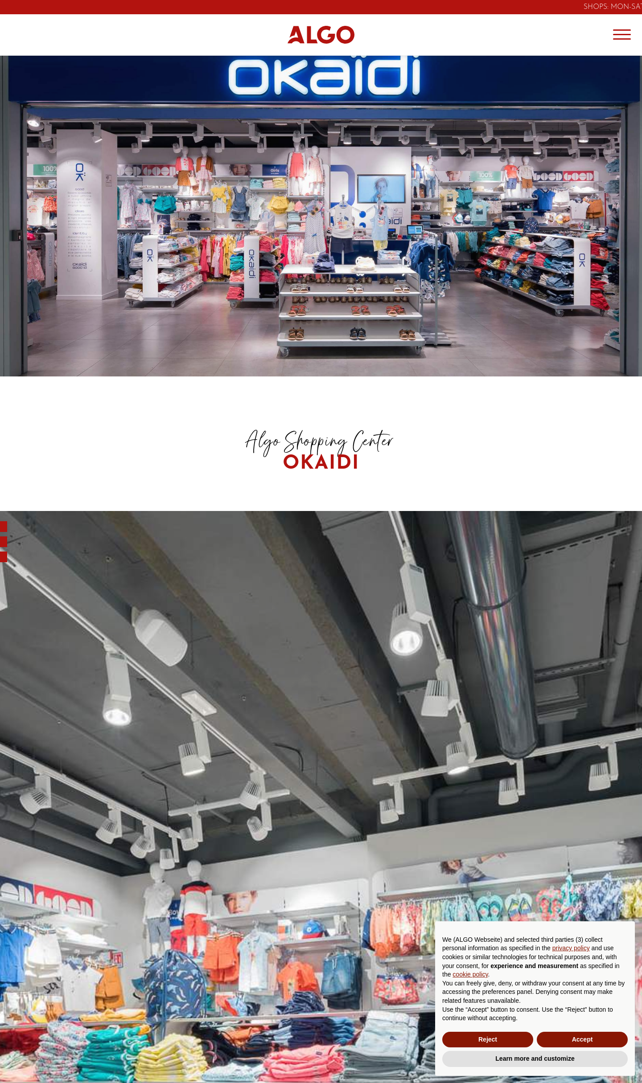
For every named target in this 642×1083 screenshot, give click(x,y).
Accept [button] (582, 1039)
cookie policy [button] (470, 974)
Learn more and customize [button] (534, 1058)
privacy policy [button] (571, 948)
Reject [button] (487, 1039)
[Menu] (622, 34)
